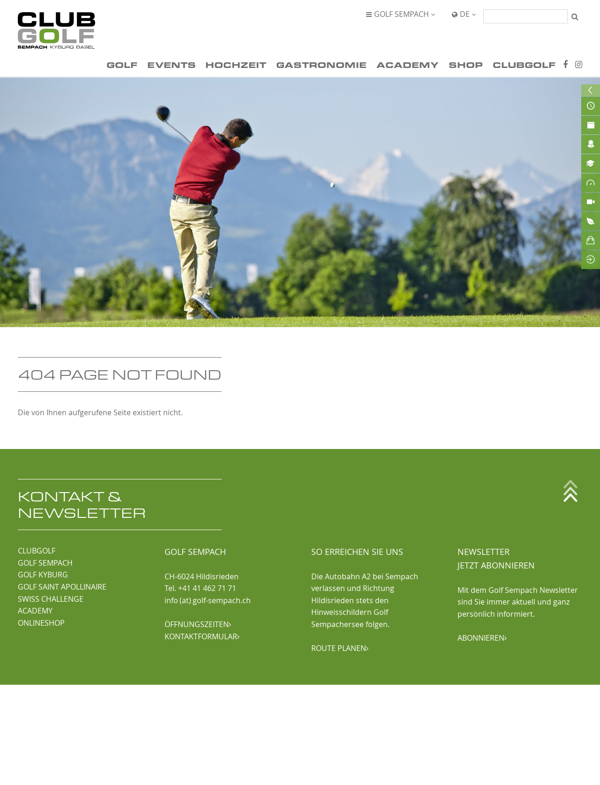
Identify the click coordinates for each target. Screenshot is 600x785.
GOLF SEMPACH (45, 563)
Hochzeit (235, 64)
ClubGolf (524, 64)
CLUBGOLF (36, 551)
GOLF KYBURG (43, 574)
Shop (466, 64)
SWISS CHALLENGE (50, 599)
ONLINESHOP (41, 623)
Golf (121, 64)
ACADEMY (35, 611)
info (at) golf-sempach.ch (208, 600)
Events (171, 64)
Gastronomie (321, 64)
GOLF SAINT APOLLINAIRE (62, 587)
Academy (407, 64)
